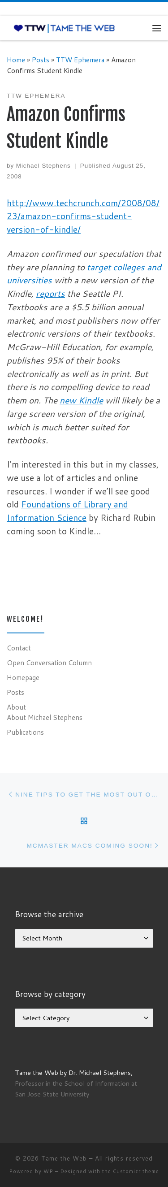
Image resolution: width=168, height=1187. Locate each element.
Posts (40, 60)
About (16, 707)
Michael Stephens (43, 165)
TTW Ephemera (80, 60)
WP (48, 1171)
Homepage (23, 677)
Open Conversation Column (49, 662)
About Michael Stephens (44, 717)
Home (16, 60)
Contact (19, 648)
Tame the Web (64, 1158)
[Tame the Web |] (64, 28)
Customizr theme (136, 1171)
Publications (25, 732)
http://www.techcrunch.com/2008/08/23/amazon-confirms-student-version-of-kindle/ (83, 216)
